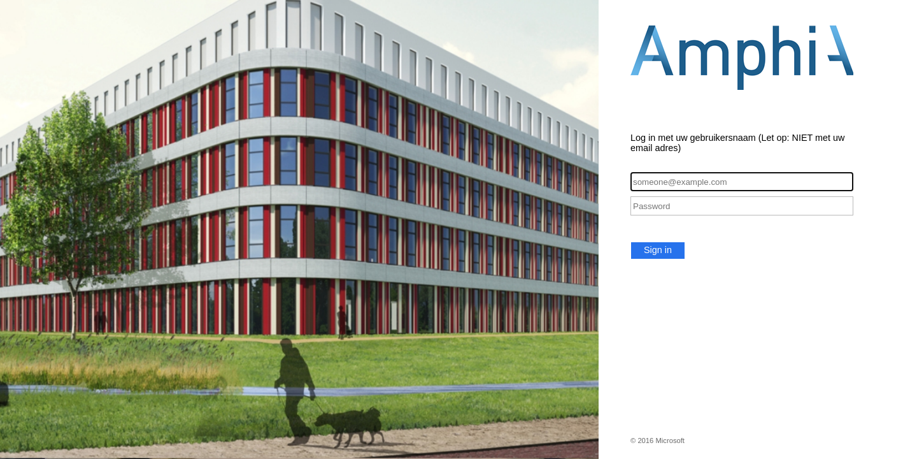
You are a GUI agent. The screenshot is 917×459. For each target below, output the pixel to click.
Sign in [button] (658, 250)
